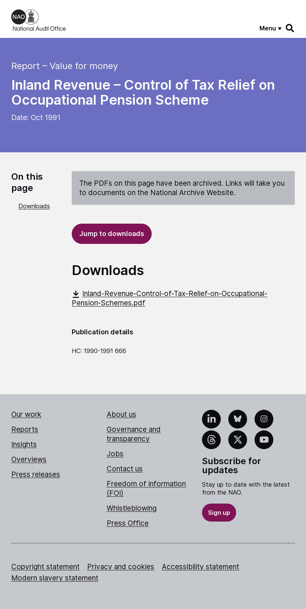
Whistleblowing (132, 508)
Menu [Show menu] (267, 28)
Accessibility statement (200, 566)
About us (121, 414)
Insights (24, 444)
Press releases (35, 474)
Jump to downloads (111, 234)
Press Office (128, 523)
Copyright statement (45, 566)
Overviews (29, 459)
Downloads (34, 206)
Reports (24, 429)
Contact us (125, 469)
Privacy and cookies (120, 566)
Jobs (115, 454)
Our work (26, 414)
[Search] (290, 28)
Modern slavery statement (54, 578)
